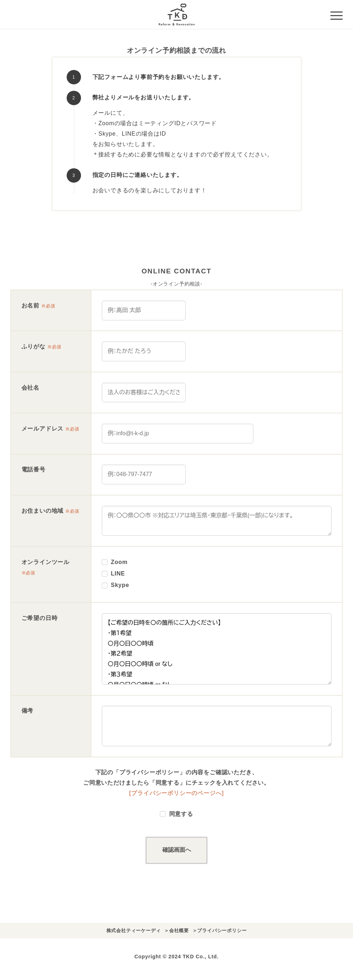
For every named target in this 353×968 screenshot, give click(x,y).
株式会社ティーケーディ (133, 930)
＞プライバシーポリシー (219, 930)
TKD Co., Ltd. (201, 956)
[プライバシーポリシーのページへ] (176, 793)
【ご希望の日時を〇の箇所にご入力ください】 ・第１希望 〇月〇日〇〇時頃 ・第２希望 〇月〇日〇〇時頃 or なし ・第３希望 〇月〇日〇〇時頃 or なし (217, 649)
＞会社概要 (176, 930)
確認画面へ (183, 850)
